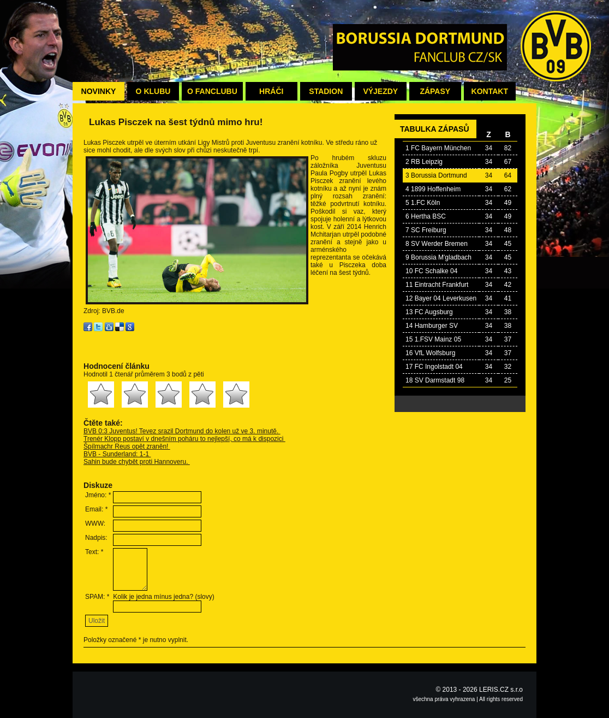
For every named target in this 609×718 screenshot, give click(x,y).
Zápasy (435, 91)
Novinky (98, 91)
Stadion (326, 91)
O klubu (153, 91)
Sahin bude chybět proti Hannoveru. (136, 462)
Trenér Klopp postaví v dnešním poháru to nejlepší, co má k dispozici (184, 439)
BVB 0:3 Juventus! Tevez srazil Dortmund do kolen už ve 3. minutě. (181, 431)
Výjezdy (380, 91)
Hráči (271, 91)
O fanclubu (212, 91)
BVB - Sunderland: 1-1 (117, 454)
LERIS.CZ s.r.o (501, 689)
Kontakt (489, 91)
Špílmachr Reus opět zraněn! (126, 446)
